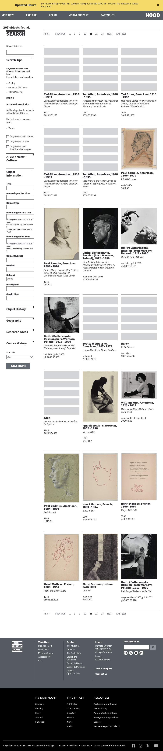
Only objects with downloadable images (20, 148)
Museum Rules (45, 653)
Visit (69, 726)
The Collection (74, 653)
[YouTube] (156, 745)
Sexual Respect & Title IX (107, 726)
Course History (16, 343)
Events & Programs (76, 667)
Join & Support (79, 15)
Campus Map (73, 708)
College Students (103, 652)
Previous (60, 34)
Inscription (12, 285)
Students (40, 704)
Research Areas (17, 332)
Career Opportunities (73, 672)
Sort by (10, 353)
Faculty (99, 656)
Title (8, 184)
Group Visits (44, 649)
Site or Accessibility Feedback (109, 745)
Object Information (14, 173)
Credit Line (12, 294)
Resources (102, 697)
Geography (13, 320)
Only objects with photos (21, 137)
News (70, 721)
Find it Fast (75, 697)
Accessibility (44, 657)
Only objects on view (19, 142)
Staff (37, 712)
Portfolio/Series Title (18, 193)
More (9, 98)
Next (110, 34)
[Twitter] (148, 745)
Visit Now (8, 15)
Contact (86, 745)
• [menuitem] (67, 745)
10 (85, 34)
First (47, 34)
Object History (16, 309)
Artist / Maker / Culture (16, 158)
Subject (10, 275)
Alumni (39, 717)
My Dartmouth (46, 697)
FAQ (40, 660)
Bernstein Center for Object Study (103, 647)
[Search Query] (136, 647)
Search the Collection (72, 658)
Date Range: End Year (18, 237)
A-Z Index (72, 704)
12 (96, 34)
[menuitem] (47, 710)
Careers (98, 721)
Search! (18, 366)
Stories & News (74, 663)
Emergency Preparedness (107, 717)
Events (70, 717)
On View (71, 649)
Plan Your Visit (45, 646)
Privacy (61, 745)
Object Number (14, 256)
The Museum (73, 646)
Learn (53, 15)
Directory (72, 712)
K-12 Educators (102, 660)
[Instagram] (140, 745)
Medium (10, 266)
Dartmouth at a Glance (105, 704)
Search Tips (14, 60)
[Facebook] (133, 745)
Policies (73, 745)
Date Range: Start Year (18, 213)
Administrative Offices (105, 712)
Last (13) (121, 34)
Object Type (12, 203)
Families (39, 721)
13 (102, 34)
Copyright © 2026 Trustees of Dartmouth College (28, 745)
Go (153, 647)
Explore (31, 15)
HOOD (153, 15)
